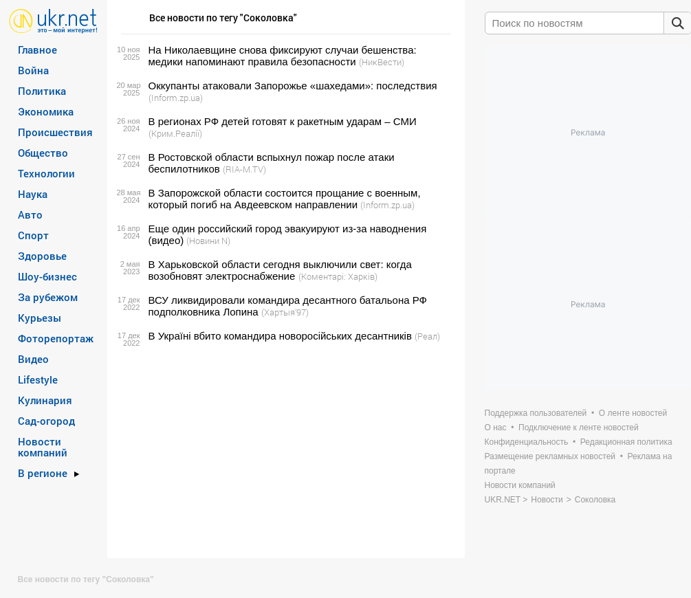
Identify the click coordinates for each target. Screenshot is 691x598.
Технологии (46, 173)
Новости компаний (42, 447)
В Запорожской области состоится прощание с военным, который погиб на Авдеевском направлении (285, 198)
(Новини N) (208, 240)
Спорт (33, 235)
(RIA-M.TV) (244, 169)
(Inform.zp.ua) (176, 97)
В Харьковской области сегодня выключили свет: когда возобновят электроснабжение (280, 270)
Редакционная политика (626, 442)
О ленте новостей (633, 413)
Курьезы (39, 317)
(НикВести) (381, 62)
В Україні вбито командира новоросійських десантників (280, 336)
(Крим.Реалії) (175, 133)
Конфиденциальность (527, 442)
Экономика (46, 111)
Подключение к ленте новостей (578, 427)
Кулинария (45, 400)
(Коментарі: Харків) (337, 276)
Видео (33, 358)
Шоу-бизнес (47, 276)
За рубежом (48, 296)
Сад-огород (46, 420)
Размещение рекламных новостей (550, 456)
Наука (32, 193)
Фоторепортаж (56, 338)
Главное (37, 49)
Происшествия (55, 131)
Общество (43, 152)
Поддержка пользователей (536, 413)
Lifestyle (38, 379)
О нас (496, 427)
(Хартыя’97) (285, 312)
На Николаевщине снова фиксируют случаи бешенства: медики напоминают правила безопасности (283, 55)
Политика (42, 90)
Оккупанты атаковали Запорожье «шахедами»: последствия (293, 85)
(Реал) (427, 336)
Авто (30, 214)
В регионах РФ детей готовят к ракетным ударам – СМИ (283, 121)
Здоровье (42, 255)
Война (33, 70)
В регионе (42, 472)
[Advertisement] (284, 450)
